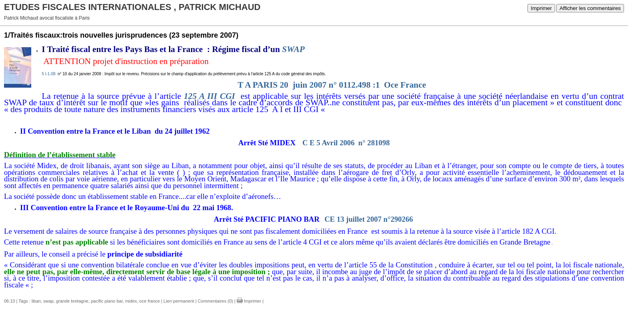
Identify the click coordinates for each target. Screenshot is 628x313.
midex (131, 301)
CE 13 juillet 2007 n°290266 (368, 219)
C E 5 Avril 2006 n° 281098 (346, 142)
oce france (149, 301)
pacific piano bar (107, 301)
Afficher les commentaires (590, 8)
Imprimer (541, 8)
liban (36, 301)
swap (48, 301)
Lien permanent (178, 301)
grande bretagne (72, 301)
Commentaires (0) (215, 301)
